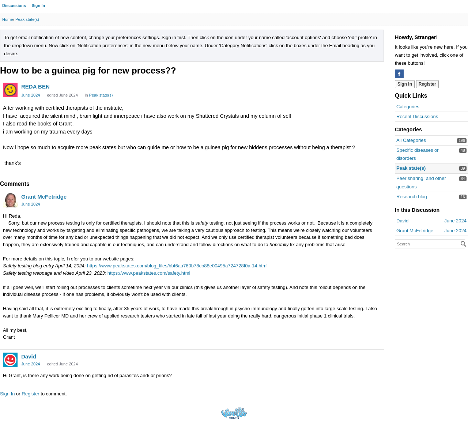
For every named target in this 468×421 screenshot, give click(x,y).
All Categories (411, 140)
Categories (407, 106)
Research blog (411, 196)
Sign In (38, 5)
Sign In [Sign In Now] (404, 84)
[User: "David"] (10, 360)
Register (30, 393)
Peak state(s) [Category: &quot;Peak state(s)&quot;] (101, 95)
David (28, 356)
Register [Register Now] (427, 84)
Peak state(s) (411, 168)
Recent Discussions (417, 116)
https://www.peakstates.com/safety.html (148, 273)
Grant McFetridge (44, 196)
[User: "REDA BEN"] (10, 90)
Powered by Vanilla (234, 413)
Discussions (14, 5)
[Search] (464, 244)
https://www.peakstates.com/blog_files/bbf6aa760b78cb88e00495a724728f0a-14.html (177, 265)
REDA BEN (35, 86)
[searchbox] (430, 244)
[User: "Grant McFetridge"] (10, 200)
